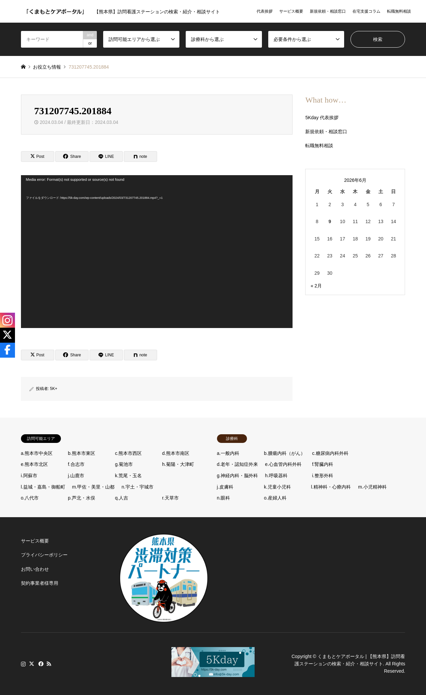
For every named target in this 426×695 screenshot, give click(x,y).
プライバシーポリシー (44, 554)
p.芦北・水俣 (81, 498)
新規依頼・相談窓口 (328, 11)
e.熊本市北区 (34, 464)
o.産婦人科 (275, 498)
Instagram (23, 663)
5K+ (53, 388)
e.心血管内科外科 (283, 464)
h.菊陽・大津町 (178, 464)
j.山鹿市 (76, 475)
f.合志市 (76, 464)
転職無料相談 (399, 11)
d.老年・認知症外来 (237, 464)
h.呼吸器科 (276, 475)
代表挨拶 (265, 11)
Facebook (40, 663)
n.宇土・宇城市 (137, 487)
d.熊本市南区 (175, 453)
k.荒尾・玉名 (128, 475)
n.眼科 (223, 498)
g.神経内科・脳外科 (237, 475)
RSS (49, 663)
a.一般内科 (228, 453)
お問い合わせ (35, 569)
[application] (157, 251)
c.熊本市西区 (128, 453)
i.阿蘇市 (29, 475)
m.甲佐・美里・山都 (93, 487)
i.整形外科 (322, 475)
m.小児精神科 (372, 487)
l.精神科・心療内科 (331, 487)
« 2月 (316, 285)
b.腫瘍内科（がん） (284, 453)
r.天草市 (170, 498)
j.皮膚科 (225, 487)
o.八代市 (30, 498)
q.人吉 (121, 498)
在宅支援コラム (366, 11)
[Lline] (106, 156)
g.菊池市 (124, 464)
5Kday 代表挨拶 (321, 117)
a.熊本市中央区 (37, 453)
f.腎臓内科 (322, 464)
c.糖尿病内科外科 (330, 453)
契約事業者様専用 (39, 583)
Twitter (31, 663)
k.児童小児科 (277, 487)
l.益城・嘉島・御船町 (43, 487)
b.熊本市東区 (81, 453)
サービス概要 (291, 11)
